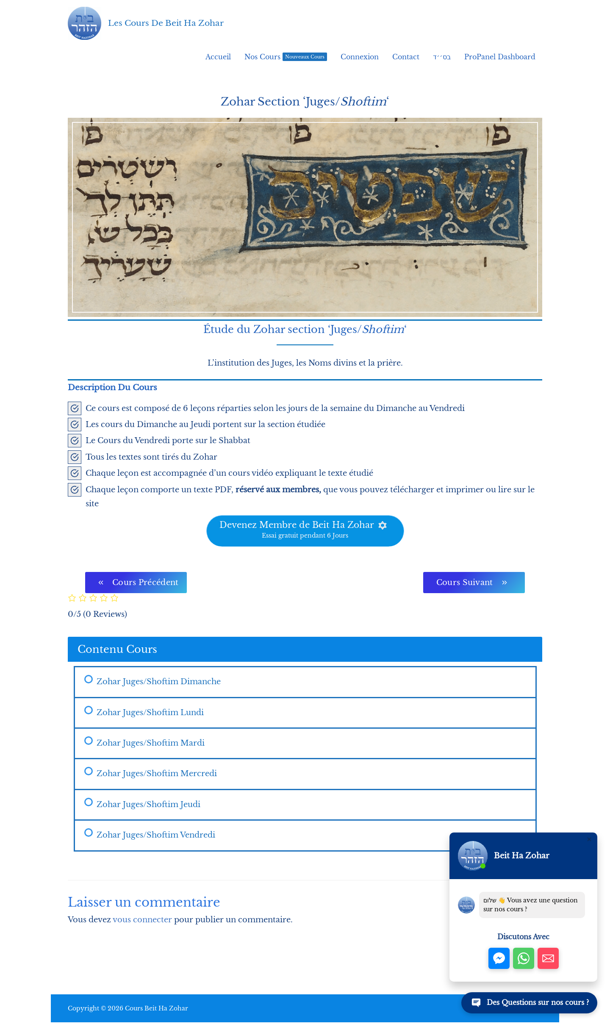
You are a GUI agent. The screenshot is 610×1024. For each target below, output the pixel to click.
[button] (496, 958)
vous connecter (142, 921)
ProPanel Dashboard (499, 62)
